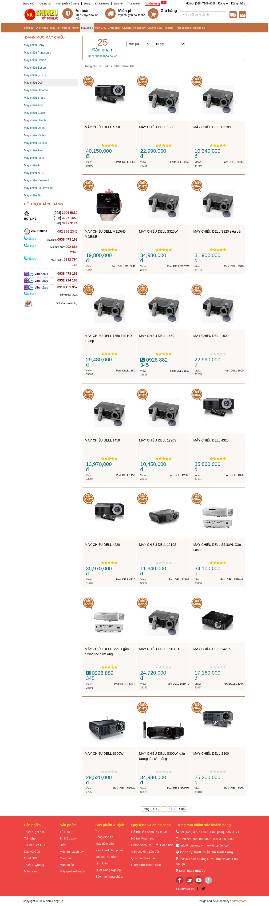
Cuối (182, 809)
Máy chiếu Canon (35, 60)
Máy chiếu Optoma (36, 90)
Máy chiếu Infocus (35, 142)
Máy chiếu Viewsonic (37, 180)
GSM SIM (30, 858)
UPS (63, 845)
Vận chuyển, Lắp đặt (145, 851)
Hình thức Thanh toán (146, 865)
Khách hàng (102, 3)
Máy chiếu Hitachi (35, 120)
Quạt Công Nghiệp (108, 870)
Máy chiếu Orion (34, 127)
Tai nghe (30, 838)
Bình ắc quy (68, 838)
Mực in (66, 27)
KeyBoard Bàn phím (109, 850)
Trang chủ (29, 3)
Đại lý (87, 3)
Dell (105, 66)
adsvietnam (239, 901)
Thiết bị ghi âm (34, 832)
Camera (126, 27)
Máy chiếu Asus (34, 158)
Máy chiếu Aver (33, 150)
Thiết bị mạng (183, 27)
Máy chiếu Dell (33, 82)
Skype (30, 238)
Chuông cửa (154, 27)
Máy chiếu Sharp (34, 97)
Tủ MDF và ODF (35, 845)
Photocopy (139, 27)
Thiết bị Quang (34, 865)
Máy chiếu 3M (33, 195)
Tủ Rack (65, 832)
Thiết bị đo (199, 27)
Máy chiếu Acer (33, 105)
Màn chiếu (67, 865)
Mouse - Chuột (105, 857)
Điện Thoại (42, 27)
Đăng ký (223, 3)
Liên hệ (118, 3)
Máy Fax (55, 27)
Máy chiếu (87, 27)
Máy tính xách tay (72, 851)
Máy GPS (100, 27)
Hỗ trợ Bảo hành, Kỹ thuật (149, 832)
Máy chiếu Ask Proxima (38, 188)
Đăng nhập (238, 3)
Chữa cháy (114, 27)
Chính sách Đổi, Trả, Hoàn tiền (152, 845)
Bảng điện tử (104, 837)
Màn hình (66, 858)
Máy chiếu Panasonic (37, 52)
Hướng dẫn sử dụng (67, 3)
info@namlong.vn (192, 845)
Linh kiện (101, 863)
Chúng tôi (45, 3)
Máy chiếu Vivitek (35, 135)
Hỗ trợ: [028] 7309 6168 (201, 3)
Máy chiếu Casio (34, 112)
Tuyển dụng (152, 3)
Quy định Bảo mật (143, 858)
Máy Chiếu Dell (124, 66)
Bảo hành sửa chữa (109, 876)
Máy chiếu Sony (34, 45)
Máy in (75, 27)
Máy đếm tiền (104, 843)
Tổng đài (29, 27)
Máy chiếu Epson (35, 67)
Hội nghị (168, 27)
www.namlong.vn (218, 845)
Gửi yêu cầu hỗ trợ (66, 303)
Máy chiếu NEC (34, 173)
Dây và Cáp (32, 851)
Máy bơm (30, 871)
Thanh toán (134, 3)
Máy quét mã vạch (72, 871)
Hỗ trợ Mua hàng (142, 838)
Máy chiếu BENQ (35, 75)
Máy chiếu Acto (33, 165)
